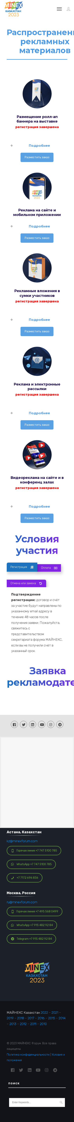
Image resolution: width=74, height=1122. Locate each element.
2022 (44, 1012)
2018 (20, 1018)
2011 (33, 1023)
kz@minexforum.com (22, 841)
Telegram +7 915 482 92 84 (31, 938)
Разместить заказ (37, 157)
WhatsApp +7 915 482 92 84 (32, 924)
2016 (41, 1018)
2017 (31, 1018)
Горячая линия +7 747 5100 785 (34, 850)
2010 (43, 1023)
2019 (10, 1018)
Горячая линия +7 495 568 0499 (34, 911)
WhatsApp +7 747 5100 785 (31, 864)
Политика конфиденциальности (28, 1054)
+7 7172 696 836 (24, 877)
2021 (55, 1012)
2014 (62, 1018)
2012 (23, 1023)
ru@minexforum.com (22, 902)
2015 (51, 1018)
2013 (12, 1023)
